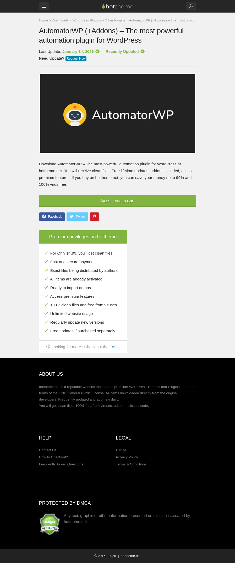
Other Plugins (115, 20)
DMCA (121, 450)
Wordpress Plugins (86, 20)
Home (43, 20)
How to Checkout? (53, 457)
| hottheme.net (129, 556)
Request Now (76, 58)
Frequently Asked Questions (61, 464)
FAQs (114, 347)
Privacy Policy (127, 457)
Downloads (60, 20)
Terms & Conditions (131, 464)
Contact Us (48, 450)
